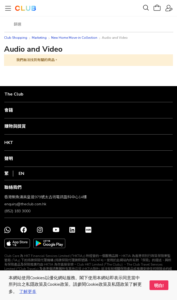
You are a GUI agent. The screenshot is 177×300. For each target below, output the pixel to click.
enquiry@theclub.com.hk (25, 204)
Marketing (39, 38)
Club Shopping (15, 38)
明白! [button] (159, 286)
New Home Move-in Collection (74, 38)
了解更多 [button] (27, 292)
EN (21, 174)
